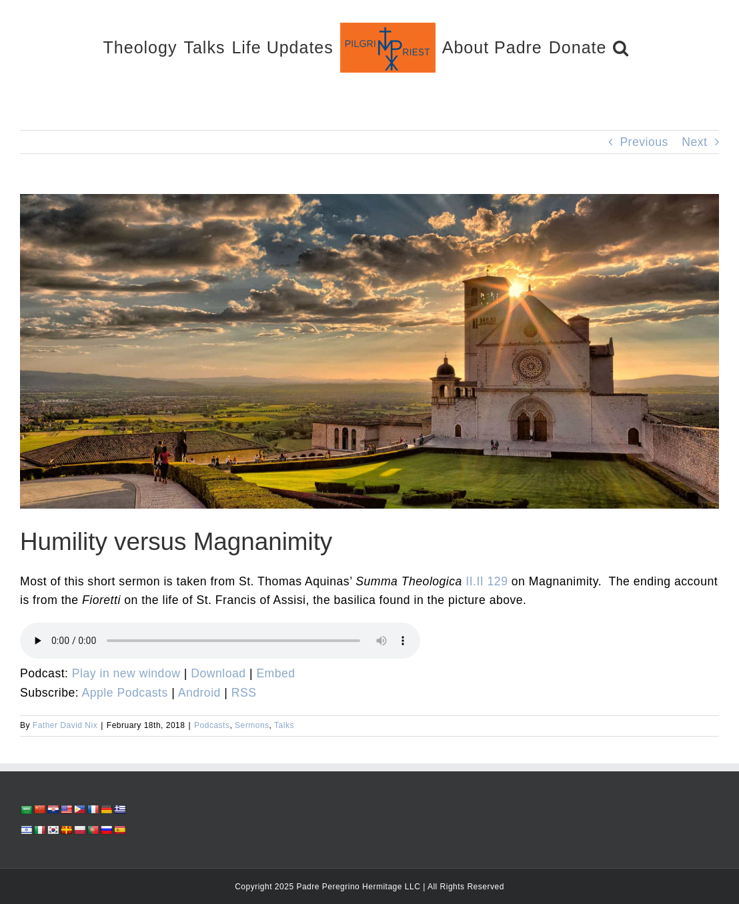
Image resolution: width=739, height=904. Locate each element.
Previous (644, 142)
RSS (244, 692)
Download (218, 673)
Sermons (252, 725)
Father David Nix (65, 725)
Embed (275, 673)
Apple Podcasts (125, 692)
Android (199, 692)
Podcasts (211, 725)
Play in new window (126, 673)
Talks (284, 725)
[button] (621, 47)
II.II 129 (487, 581)
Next (694, 142)
